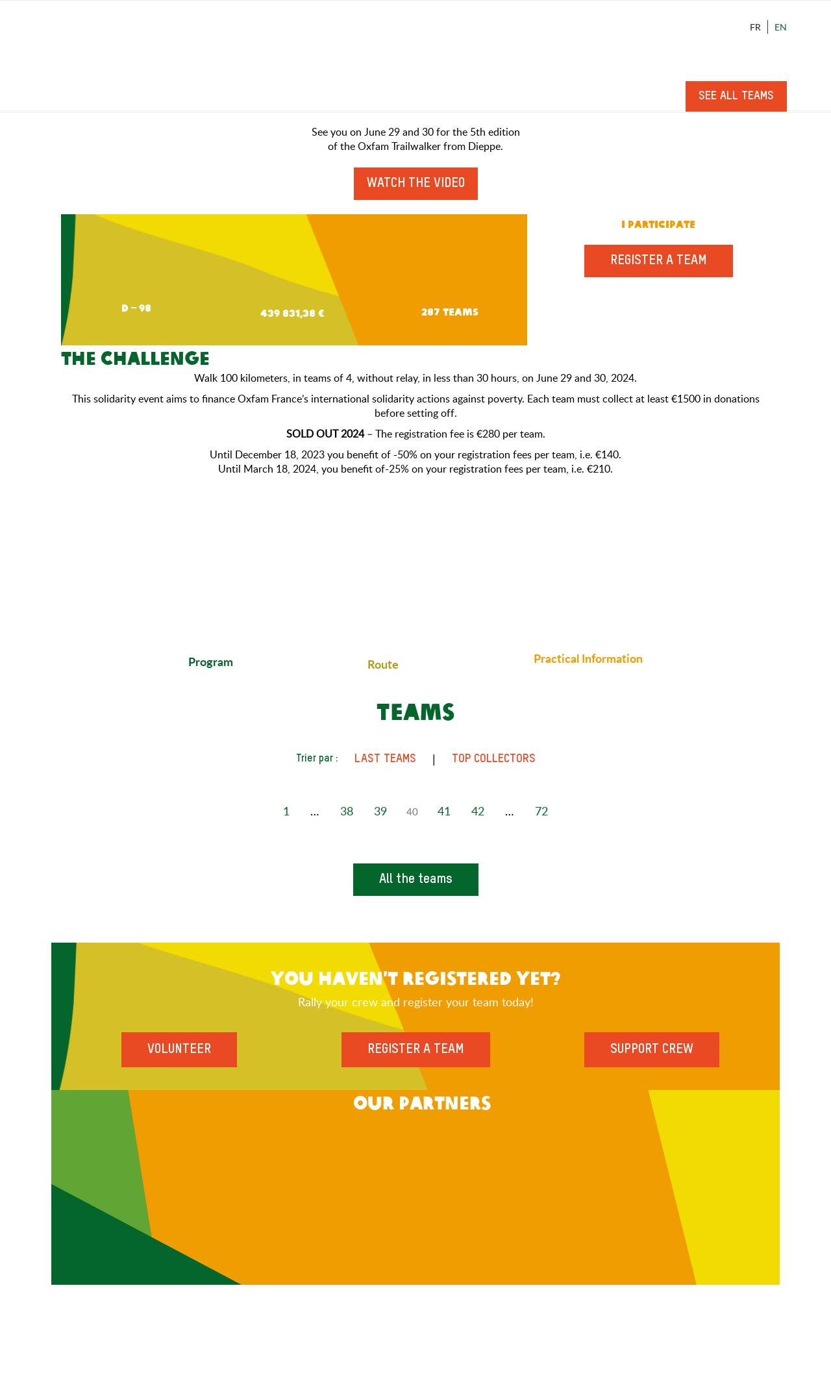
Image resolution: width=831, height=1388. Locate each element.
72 (541, 811)
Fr (755, 27)
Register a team (658, 260)
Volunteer (179, 1049)
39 (380, 811)
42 (477, 811)
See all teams (736, 96)
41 (444, 811)
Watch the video (416, 183)
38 (346, 811)
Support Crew (651, 1049)
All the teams (416, 879)
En (781, 27)
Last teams (385, 759)
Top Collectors (494, 759)
